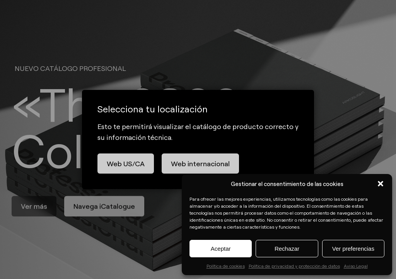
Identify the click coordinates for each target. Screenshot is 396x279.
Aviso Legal (356, 266)
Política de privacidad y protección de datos (294, 266)
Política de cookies (226, 266)
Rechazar (287, 248)
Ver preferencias (353, 248)
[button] (380, 184)
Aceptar (221, 248)
